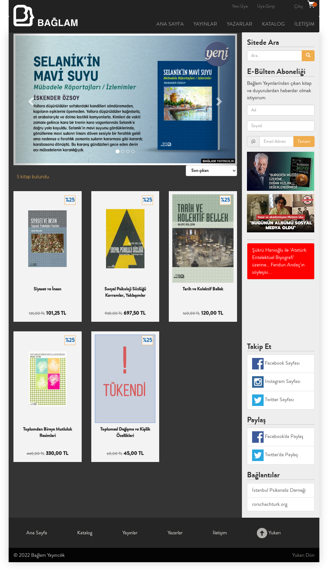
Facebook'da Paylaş (277, 437)
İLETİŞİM (304, 24)
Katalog (84, 532)
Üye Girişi (266, 6)
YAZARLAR (239, 24)
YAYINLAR (205, 24)
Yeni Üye (240, 6)
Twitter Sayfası (273, 400)
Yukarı (269, 532)
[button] (30, 99)
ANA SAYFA (170, 24)
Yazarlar (175, 532)
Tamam (304, 141)
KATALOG (273, 24)
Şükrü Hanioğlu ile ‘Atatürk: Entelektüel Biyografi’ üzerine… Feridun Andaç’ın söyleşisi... (280, 261)
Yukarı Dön (303, 555)
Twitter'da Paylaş (275, 455)
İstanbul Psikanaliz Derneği (279, 490)
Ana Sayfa (36, 532)
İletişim (220, 532)
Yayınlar (129, 532)
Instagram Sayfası (276, 382)
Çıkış (298, 6)
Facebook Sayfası (275, 363)
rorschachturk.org (269, 504)
